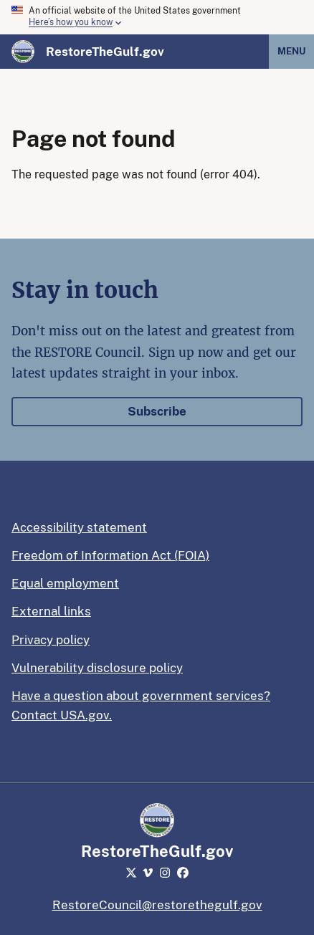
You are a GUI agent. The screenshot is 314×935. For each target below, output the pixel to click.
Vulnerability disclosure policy (97, 668)
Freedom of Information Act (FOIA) (110, 555)
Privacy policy (50, 640)
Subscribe (157, 411)
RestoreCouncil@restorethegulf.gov (157, 905)
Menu (291, 51)
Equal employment (65, 583)
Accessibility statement (79, 527)
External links (51, 611)
